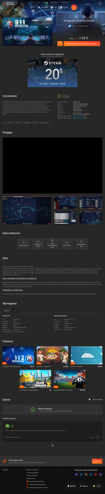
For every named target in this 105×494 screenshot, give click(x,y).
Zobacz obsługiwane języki (80, 93)
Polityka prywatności (32, 462)
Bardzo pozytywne (78, 105)
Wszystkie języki (95, 389)
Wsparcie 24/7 (65, 2)
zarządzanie (27, 112)
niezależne (35, 112)
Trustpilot (5, 459)
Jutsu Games (76, 97)
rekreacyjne (43, 112)
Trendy (38, 2)
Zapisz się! (97, 451)
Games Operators (78, 99)
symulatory (10, 112)
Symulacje (79, 103)
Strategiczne (86, 103)
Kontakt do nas (31, 468)
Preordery (45, 2)
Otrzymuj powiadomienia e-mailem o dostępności (82, 43)
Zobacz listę (76, 91)
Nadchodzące (54, 2)
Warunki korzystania (32, 459)
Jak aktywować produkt (80, 95)
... (49, 112)
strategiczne (18, 112)
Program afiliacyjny (32, 465)
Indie (74, 103)
